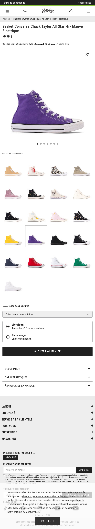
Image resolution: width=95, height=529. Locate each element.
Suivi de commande (14, 2)
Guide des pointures (15, 306)
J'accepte (47, 521)
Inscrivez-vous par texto (17, 464)
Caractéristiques (47, 377)
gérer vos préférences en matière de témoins (44, 496)
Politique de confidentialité (48, 479)
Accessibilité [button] (84, 2)
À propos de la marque (47, 385)
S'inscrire (10, 457)
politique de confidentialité (27, 512)
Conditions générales (25, 479)
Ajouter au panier (47, 351)
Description (47, 368)
